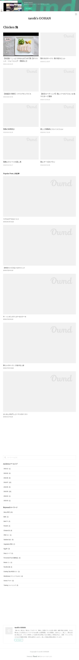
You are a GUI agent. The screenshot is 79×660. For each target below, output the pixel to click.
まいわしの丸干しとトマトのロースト (15, 414)
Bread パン (8, 562)
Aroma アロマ (9, 580)
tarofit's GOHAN (39, 18)
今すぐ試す (28, 8)
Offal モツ (7, 535)
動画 (6, 517)
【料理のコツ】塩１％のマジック (14, 268)
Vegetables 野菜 (9, 544)
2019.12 (7, 468)
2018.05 (7, 491)
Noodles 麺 (8, 567)
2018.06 (7, 487)
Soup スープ (8, 553)
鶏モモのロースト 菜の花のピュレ (52, 58)
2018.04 (7, 496)
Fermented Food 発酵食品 (12, 558)
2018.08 (7, 478)
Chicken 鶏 (8, 530)
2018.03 (7, 500)
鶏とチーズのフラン (47, 162)
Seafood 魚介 (8, 539)
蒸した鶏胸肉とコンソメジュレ (51, 129)
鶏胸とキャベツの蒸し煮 (12, 162)
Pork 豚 (7, 526)
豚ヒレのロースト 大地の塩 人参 (13, 365)
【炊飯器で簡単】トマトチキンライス (17, 94)
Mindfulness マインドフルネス (13, 576)
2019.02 (7, 473)
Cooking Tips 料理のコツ (12, 571)
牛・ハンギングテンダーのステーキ (14, 316)
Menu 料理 (8, 512)
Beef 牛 (7, 521)
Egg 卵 (7, 548)
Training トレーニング (11, 585)
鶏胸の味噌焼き (9, 129)
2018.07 (7, 482)
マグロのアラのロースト (11, 219)
